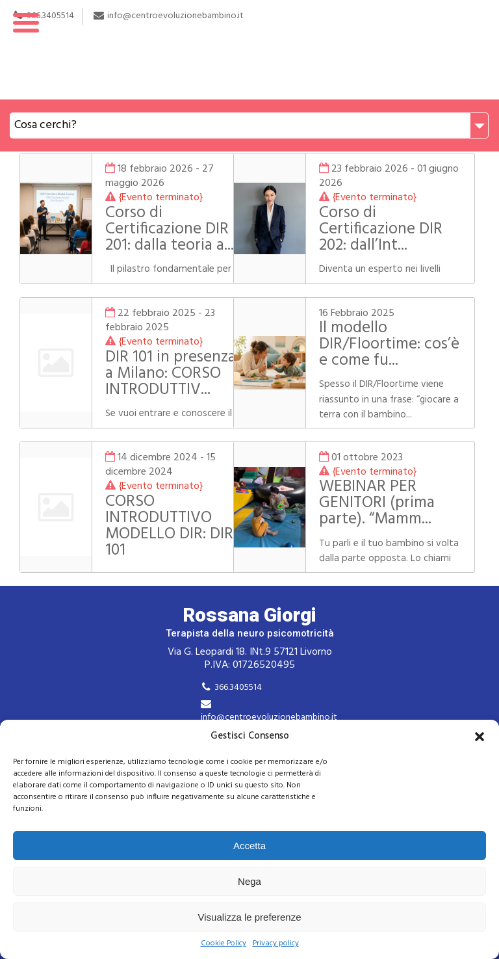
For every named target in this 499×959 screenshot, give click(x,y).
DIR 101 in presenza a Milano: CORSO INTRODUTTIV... (163, 382)
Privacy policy (276, 943)
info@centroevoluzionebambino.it (269, 717)
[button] (479, 736)
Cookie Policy (223, 943)
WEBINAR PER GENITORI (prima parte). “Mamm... (389, 503)
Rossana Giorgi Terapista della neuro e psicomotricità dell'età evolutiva (249, 49)
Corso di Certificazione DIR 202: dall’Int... (393, 229)
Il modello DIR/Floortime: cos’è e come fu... (390, 344)
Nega (249, 881)
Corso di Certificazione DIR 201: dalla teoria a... (163, 229)
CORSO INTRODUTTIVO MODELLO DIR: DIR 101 (163, 526)
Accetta (249, 845)
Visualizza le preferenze (249, 917)
